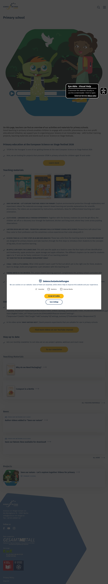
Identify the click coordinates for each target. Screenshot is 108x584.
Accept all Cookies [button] (54, 296)
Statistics (54, 289)
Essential (41, 289)
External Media (68, 289)
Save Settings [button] (54, 302)
